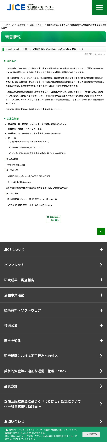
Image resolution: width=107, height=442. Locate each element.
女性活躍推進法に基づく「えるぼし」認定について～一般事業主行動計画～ (42, 404)
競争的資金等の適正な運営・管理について (36, 370)
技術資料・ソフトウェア (22, 310)
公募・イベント (36, 24)
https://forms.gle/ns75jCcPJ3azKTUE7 (32, 176)
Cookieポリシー (20, 435)
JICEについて (14, 249)
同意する (91, 434)
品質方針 (11, 386)
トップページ (8, 24)
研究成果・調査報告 (19, 279)
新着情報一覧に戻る (55, 219)
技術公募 (11, 325)
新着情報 (21, 24)
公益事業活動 (14, 295)
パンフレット (14, 264)
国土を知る (12, 340)
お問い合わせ (14, 421)
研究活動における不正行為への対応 (31, 355)
